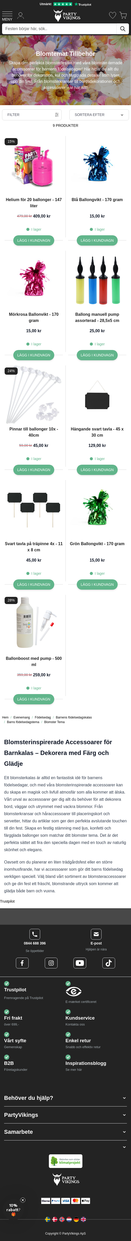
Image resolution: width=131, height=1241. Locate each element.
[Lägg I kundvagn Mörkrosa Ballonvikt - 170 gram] (33, 355)
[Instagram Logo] (51, 963)
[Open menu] (7, 15)
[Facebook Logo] (22, 963)
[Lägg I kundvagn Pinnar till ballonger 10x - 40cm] (33, 470)
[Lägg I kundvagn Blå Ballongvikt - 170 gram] (97, 240)
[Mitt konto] (20, 15)
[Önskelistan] (112, 15)
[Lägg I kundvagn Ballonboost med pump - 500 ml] (33, 699)
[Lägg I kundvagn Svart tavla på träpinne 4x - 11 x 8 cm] (33, 584)
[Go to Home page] (66, 15)
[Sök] (123, 28)
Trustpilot (7, 901)
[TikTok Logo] (108, 963)
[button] (65, 1098)
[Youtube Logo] (79, 963)
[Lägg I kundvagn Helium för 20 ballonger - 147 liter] (33, 240)
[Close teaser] (22, 1200)
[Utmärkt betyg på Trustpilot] (65, 4)
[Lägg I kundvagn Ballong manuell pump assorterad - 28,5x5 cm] (97, 355)
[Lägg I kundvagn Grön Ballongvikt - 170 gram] (97, 584)
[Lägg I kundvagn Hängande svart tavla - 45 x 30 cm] (97, 470)
